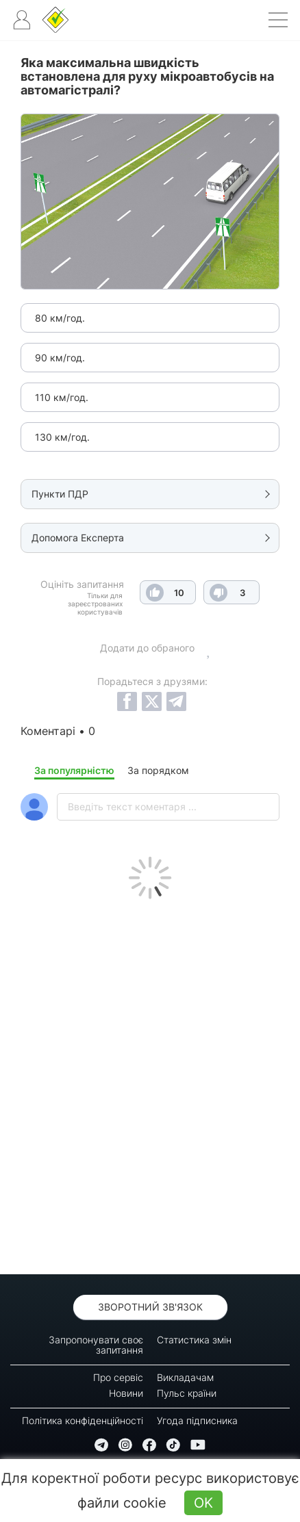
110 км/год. (61, 397)
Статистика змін (194, 1339)
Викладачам (185, 1377)
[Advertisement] (150, 1083)
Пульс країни (186, 1393)
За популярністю (74, 770)
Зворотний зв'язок (150, 1307)
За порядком (158, 770)
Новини (126, 1393)
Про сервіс (118, 1377)
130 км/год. (62, 437)
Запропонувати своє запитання (96, 1344)
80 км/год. (60, 318)
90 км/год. (60, 357)
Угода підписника (197, 1420)
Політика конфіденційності (82, 1420)
